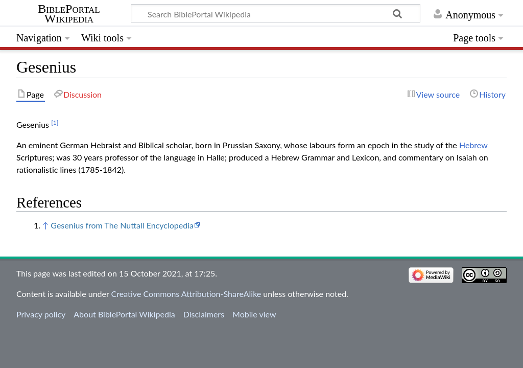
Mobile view (254, 314)
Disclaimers (203, 314)
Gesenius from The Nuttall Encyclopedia (122, 225)
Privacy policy (40, 314)
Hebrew (473, 145)
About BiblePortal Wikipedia (124, 314)
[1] (54, 122)
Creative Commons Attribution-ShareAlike (186, 293)
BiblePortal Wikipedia (69, 14)
